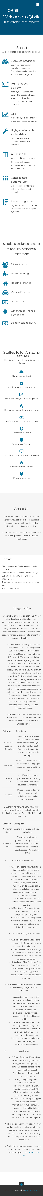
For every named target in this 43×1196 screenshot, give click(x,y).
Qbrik (13, 10)
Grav (8, 1190)
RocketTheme (31, 1190)
